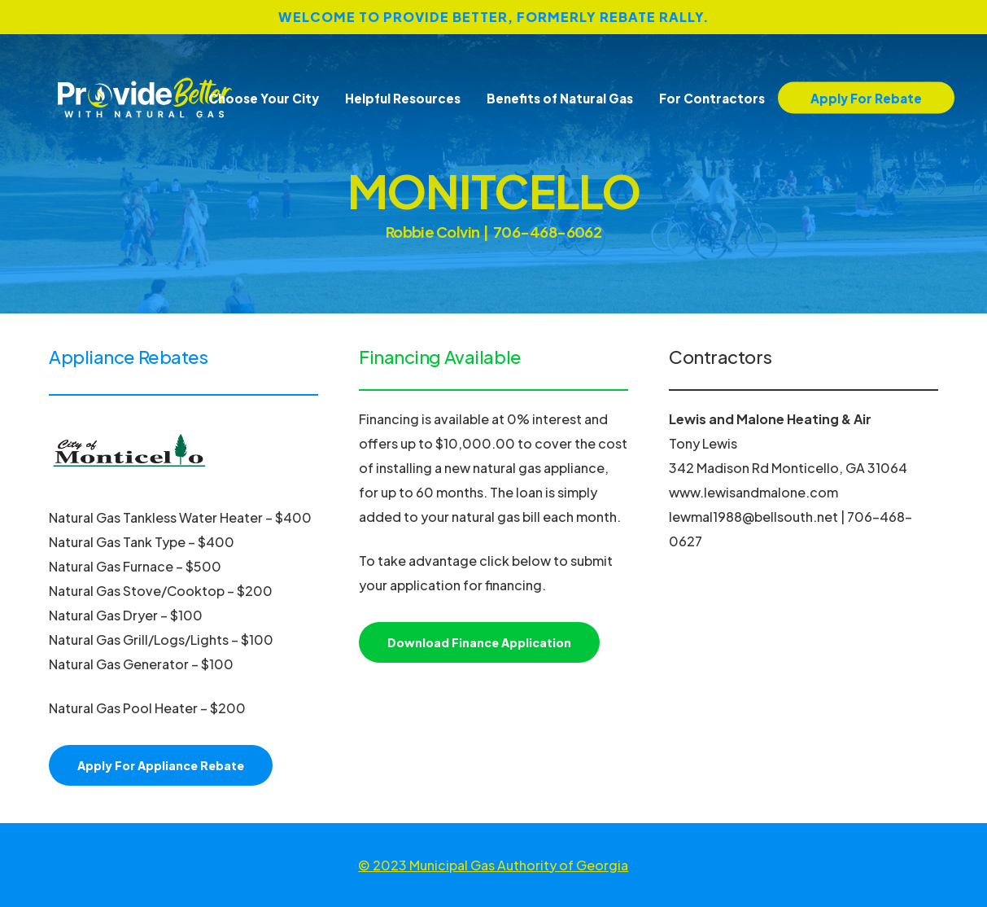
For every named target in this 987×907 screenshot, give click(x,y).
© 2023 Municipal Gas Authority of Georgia (493, 865)
